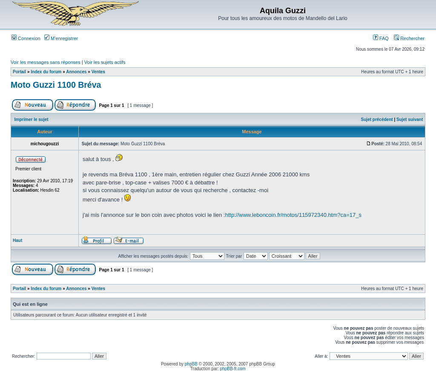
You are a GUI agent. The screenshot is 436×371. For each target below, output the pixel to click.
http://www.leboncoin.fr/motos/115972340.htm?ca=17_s (293, 215)
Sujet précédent (377, 119)
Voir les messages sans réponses (45, 62)
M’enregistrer (61, 38)
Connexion (25, 38)
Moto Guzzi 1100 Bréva (56, 84)
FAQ (381, 38)
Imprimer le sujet (31, 119)
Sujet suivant (409, 119)
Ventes (98, 71)
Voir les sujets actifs (105, 62)
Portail (19, 71)
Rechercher (409, 38)
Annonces (76, 71)
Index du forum (46, 71)
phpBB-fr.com (233, 368)
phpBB (191, 364)
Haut (17, 240)
